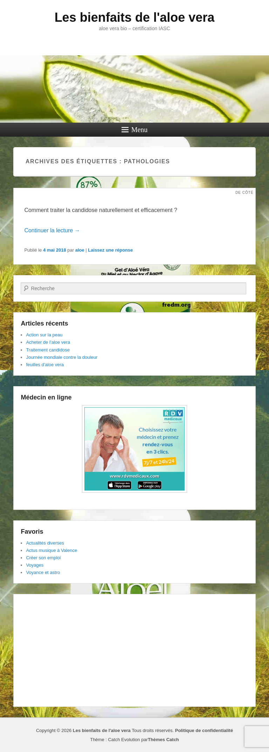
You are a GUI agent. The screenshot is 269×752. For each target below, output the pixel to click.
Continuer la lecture (52, 230)
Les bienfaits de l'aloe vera (135, 17)
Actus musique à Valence (51, 550)
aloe (79, 250)
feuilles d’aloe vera (45, 364)
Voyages (34, 565)
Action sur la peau (44, 334)
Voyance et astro (43, 572)
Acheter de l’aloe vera (48, 342)
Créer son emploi (43, 557)
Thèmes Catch (163, 739)
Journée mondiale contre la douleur (61, 357)
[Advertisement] (134, 650)
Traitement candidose (48, 350)
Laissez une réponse (110, 250)
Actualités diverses (45, 543)
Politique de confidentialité (204, 730)
